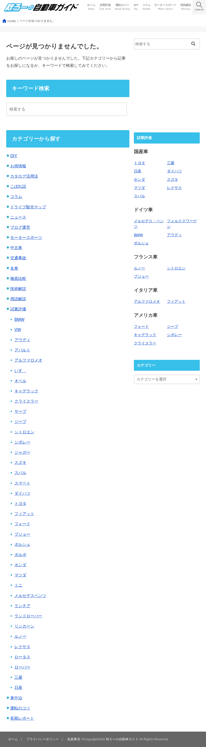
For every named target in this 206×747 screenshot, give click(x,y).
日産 (18, 687)
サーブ (20, 411)
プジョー (22, 534)
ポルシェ (22, 544)
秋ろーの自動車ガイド (122, 739)
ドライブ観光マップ (28, 207)
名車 (14, 268)
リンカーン (24, 626)
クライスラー (26, 401)
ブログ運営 (20, 227)
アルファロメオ (28, 360)
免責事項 (73, 739)
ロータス (22, 657)
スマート (22, 483)
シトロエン (24, 432)
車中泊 (16, 698)
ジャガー (22, 452)
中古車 (16, 247)
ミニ (18, 585)
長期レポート (22, 718)
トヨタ (20, 503)
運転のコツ (122, 7)
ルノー (20, 636)
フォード (22, 524)
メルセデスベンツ (30, 595)
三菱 (18, 677)
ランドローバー (28, 616)
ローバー (22, 667)
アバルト (22, 350)
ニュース (18, 217)
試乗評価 (105, 7)
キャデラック (26, 391)
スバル (20, 472)
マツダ (20, 575)
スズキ (20, 462)
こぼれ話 (18, 186)
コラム (146, 7)
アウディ (22, 339)
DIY (136, 7)
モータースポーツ (165, 7)
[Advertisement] (167, 90)
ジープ (20, 421)
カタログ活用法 (24, 176)
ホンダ (20, 564)
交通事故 (18, 258)
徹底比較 (18, 278)
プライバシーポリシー (42, 739)
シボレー (22, 442)
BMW (19, 319)
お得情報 (18, 166)
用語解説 (185, 7)
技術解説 (18, 288)
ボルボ (20, 554)
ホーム (91, 7)
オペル (20, 380)
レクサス (22, 646)
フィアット (24, 513)
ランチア (22, 605)
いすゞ (20, 370)
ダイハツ (22, 493)
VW (17, 329)
